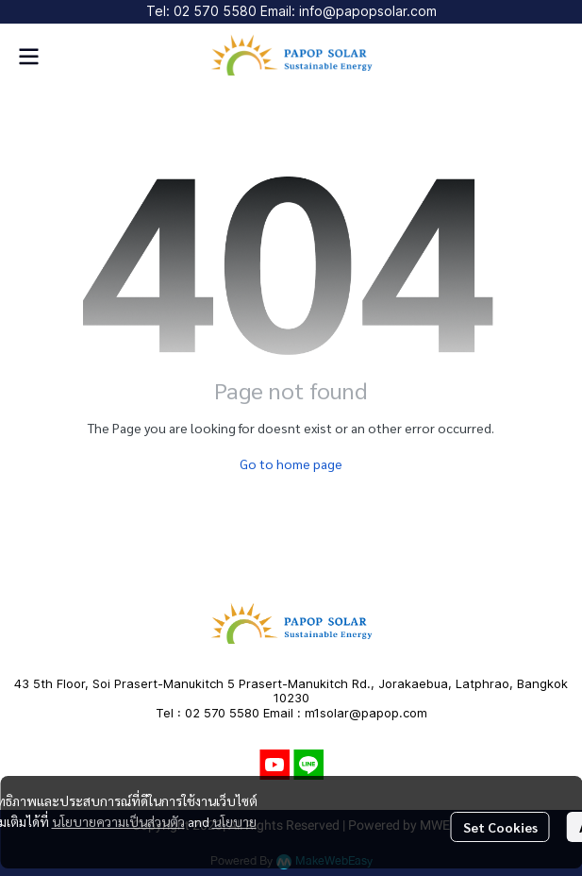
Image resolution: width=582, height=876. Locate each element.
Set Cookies (500, 826)
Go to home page (291, 463)
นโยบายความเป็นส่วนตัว (118, 821)
